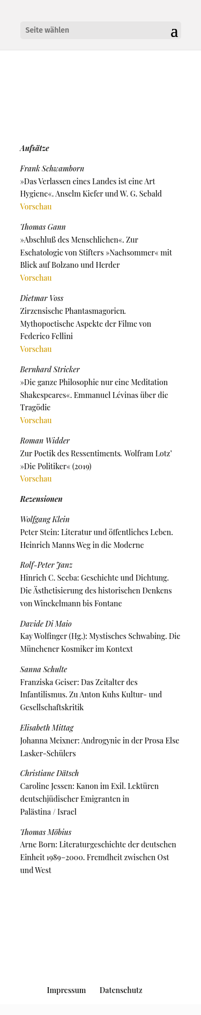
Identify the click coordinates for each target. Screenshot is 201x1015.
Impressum (66, 990)
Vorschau (36, 206)
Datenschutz (121, 990)
